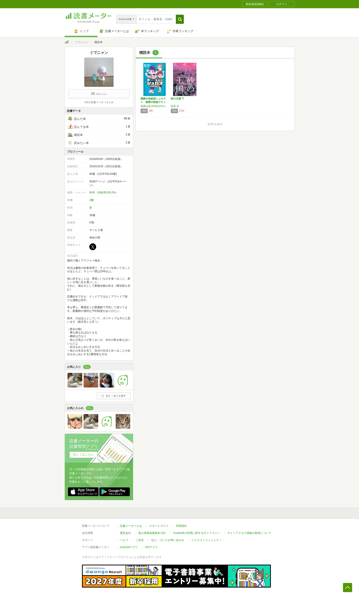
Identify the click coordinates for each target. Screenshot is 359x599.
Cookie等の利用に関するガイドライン (196, 533)
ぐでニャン (81, 42)
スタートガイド (159, 526)
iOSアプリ (151, 547)
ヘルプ (124, 540)
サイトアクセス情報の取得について (249, 533)
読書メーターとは (131, 526)
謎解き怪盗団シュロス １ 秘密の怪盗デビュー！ (154, 102)
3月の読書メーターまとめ (98, 102)
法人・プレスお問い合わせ (167, 540)
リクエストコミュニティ (206, 540)
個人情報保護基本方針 (152, 533)
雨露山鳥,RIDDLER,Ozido (155, 106)
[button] (180, 19)
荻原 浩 (175, 106)
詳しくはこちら (83, 454)
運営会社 (125, 533)
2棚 (91, 200)
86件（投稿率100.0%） (103, 192)
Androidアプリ (129, 547)
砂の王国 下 (177, 98)
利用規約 (181, 526)
